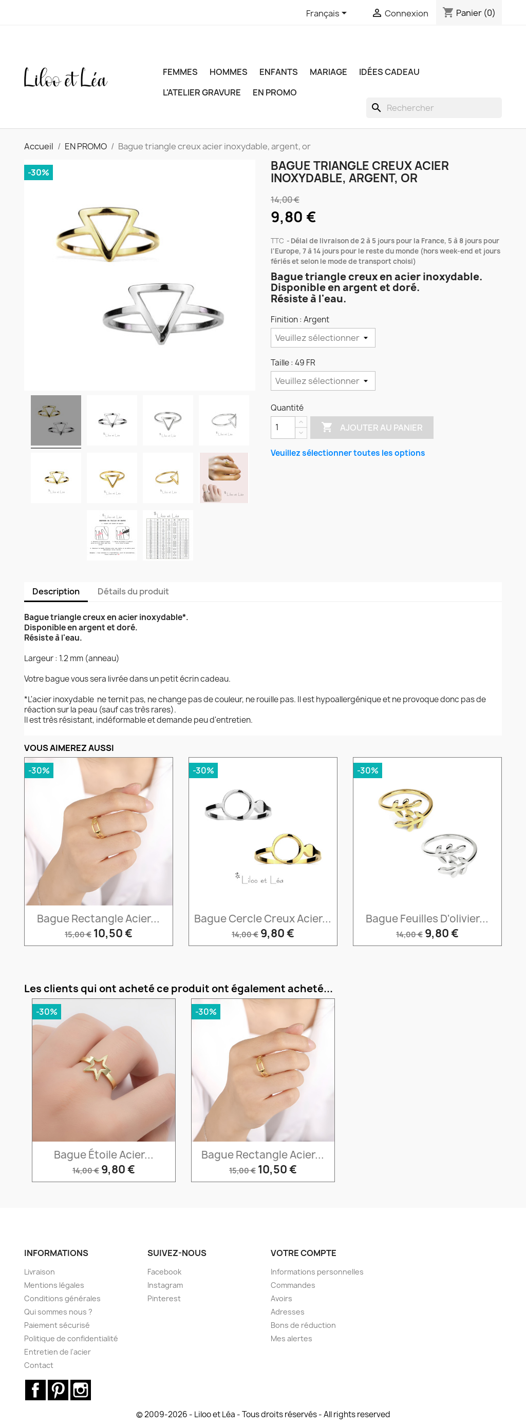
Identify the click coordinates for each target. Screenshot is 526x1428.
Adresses (288, 1312)
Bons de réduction (303, 1325)
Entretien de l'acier (57, 1352)
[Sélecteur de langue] (328, 14)
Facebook (164, 1272)
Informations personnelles (317, 1272)
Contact (38, 1365)
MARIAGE (328, 72)
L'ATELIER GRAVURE (202, 92)
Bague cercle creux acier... (262, 918)
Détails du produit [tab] (133, 591)
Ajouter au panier (372, 427)
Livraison (39, 1272)
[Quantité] (283, 427)
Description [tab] (56, 591)
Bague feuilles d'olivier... (427, 918)
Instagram (165, 1285)
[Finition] (323, 338)
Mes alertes (291, 1338)
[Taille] (323, 381)
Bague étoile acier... (104, 1155)
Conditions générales (62, 1298)
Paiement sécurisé (57, 1325)
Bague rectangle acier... (98, 918)
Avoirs (281, 1298)
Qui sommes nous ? (58, 1312)
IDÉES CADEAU (389, 72)
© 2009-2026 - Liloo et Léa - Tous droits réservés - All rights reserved (263, 1414)
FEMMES (180, 72)
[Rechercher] (434, 108)
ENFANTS (278, 72)
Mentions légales (54, 1285)
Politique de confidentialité (71, 1338)
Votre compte (303, 1253)
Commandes (293, 1285)
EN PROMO (275, 92)
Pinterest (164, 1298)
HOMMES (229, 72)
